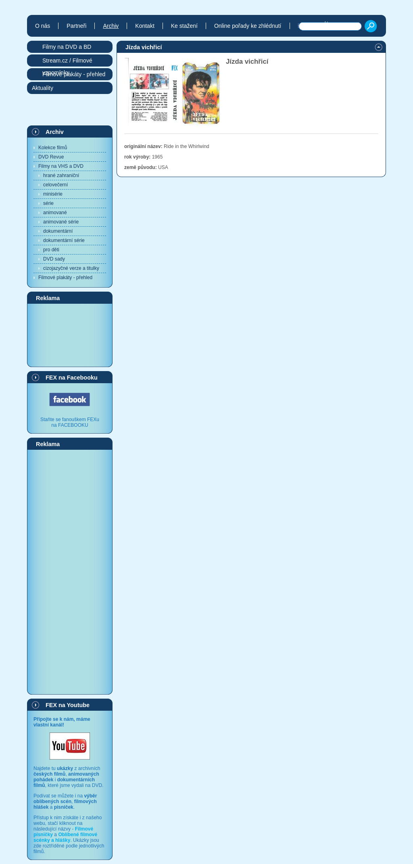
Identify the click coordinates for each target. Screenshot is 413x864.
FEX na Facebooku (72, 377)
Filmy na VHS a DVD (60, 166)
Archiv (55, 132)
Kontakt (144, 26)
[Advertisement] (69, 335)
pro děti (51, 250)
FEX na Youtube (68, 705)
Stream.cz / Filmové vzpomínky (67, 62)
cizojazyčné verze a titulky (71, 268)
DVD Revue (51, 157)
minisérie (53, 194)
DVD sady (54, 259)
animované (55, 212)
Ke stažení (184, 26)
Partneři (76, 26)
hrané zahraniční (61, 175)
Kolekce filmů (52, 147)
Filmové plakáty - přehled (65, 277)
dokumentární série (64, 240)
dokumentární (58, 231)
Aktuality (42, 88)
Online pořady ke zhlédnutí (248, 26)
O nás (42, 26)
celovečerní (55, 185)
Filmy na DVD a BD (66, 47)
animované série (61, 222)
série (48, 203)
